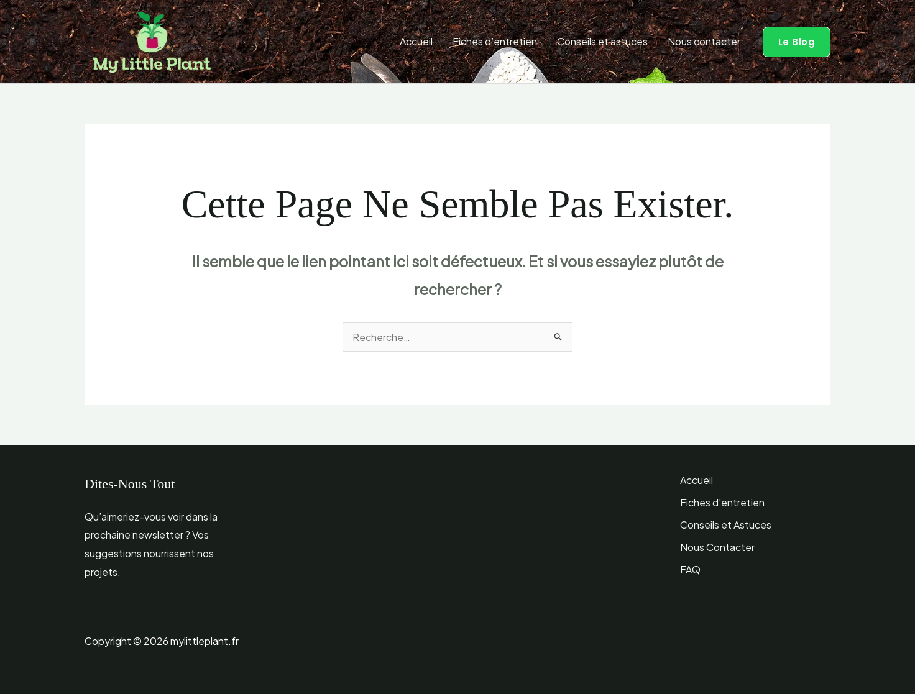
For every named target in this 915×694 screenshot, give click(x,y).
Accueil (416, 41)
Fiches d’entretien (495, 41)
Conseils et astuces (602, 41)
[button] (797, 42)
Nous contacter (704, 41)
